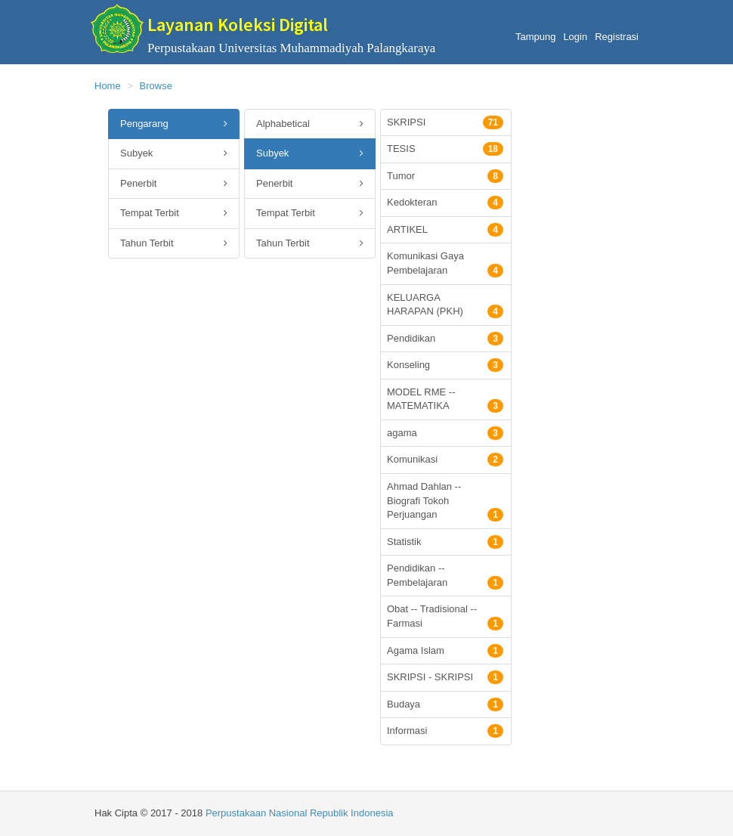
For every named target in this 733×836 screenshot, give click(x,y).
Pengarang (173, 124)
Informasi (445, 731)
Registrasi (617, 36)
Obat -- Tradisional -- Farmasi (445, 616)
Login (575, 36)
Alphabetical (309, 124)
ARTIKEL (445, 230)
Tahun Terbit (173, 244)
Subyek (173, 154)
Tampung (535, 36)
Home (107, 85)
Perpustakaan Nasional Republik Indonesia (300, 813)
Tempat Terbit (173, 213)
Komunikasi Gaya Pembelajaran (445, 263)
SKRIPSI (445, 122)
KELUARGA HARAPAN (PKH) (445, 305)
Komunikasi (445, 459)
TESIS (445, 149)
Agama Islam (445, 651)
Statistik (445, 542)
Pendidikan (445, 338)
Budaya (445, 704)
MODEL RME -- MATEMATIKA (445, 399)
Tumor (445, 176)
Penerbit (173, 184)
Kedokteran (445, 202)
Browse (156, 85)
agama (445, 433)
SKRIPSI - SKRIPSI (445, 677)
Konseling (445, 365)
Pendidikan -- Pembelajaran (445, 576)
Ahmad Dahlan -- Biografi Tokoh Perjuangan (445, 501)
